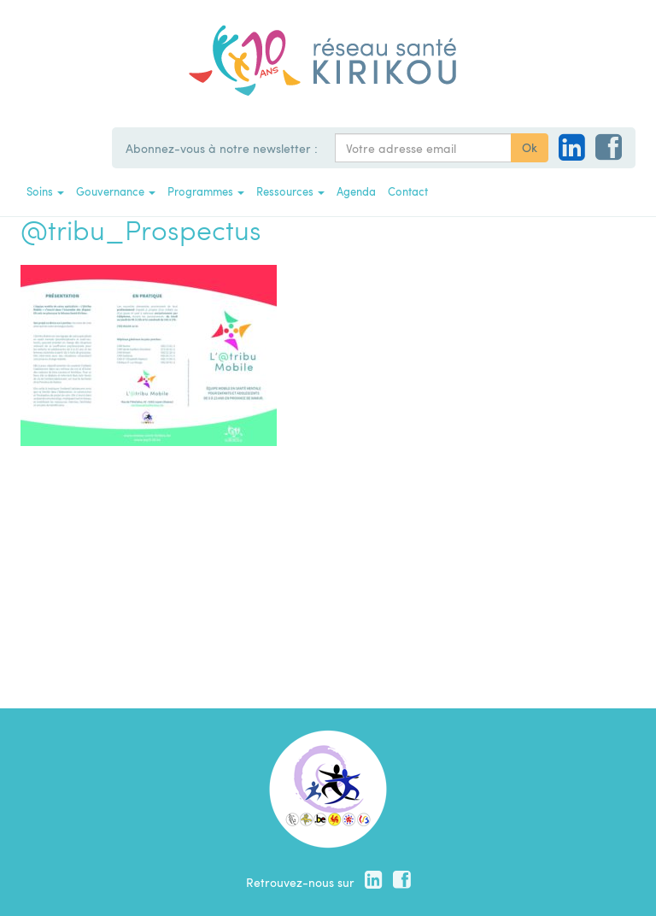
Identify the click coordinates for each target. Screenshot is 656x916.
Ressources (290, 191)
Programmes (205, 191)
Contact (408, 191)
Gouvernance (115, 191)
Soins (45, 191)
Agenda (356, 191)
